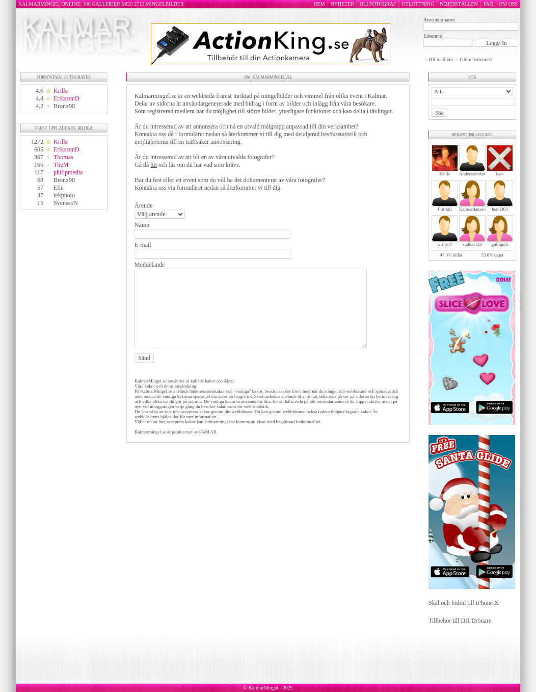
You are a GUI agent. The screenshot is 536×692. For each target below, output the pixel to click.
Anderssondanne (474, 173)
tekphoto (64, 195)
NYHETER (343, 4)
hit (153, 164)
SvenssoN (65, 203)
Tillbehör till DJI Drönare (459, 620)
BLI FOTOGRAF (378, 4)
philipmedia (68, 172)
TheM (60, 164)
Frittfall (445, 209)
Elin (58, 187)
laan (500, 173)
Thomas (63, 157)
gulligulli (499, 244)
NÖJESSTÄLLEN (458, 4)
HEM (319, 4)
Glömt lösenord (476, 59)
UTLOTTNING (417, 4)
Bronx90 (64, 106)
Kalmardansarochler (477, 209)
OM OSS (508, 4)
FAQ (488, 4)
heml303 (500, 209)
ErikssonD (66, 98)
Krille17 (444, 244)
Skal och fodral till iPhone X (463, 602)
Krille (60, 90)
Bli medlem (441, 59)
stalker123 (472, 244)
